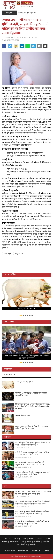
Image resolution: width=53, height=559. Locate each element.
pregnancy (19, 254)
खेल (5, 486)
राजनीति (37, 542)
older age (7, 254)
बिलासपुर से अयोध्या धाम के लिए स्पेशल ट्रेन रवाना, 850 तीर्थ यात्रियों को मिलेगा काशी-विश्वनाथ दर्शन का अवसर (32, 406)
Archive (46, 551)
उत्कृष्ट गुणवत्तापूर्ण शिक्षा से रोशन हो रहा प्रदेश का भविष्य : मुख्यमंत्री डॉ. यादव (31, 427)
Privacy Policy (9, 551)
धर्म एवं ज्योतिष (10, 274)
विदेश (29, 542)
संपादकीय (33, 544)
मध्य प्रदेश (46, 542)
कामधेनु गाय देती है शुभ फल (27, 13)
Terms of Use (23, 551)
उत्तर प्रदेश (7, 539)
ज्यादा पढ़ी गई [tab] (9, 374)
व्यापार (31, 539)
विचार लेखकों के (21, 544)
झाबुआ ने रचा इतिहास (22, 415)
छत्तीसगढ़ (17, 539)
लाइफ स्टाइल (9, 321)
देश (23, 542)
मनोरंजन (7, 437)
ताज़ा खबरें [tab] (8, 369)
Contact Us (35, 551)
